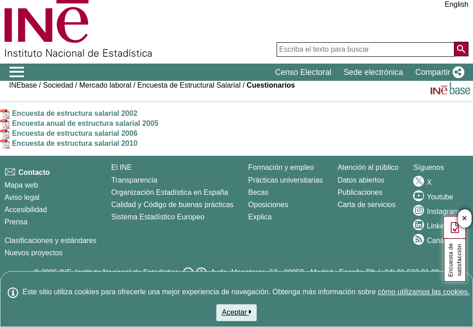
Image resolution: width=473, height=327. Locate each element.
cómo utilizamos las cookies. (424, 292)
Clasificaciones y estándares (51, 240)
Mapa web (21, 185)
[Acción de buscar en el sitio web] (461, 49)
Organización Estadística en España (169, 192)
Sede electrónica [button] (373, 72)
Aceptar (236, 312)
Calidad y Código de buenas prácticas (172, 204)
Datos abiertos (360, 180)
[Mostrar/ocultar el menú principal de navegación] (17, 72)
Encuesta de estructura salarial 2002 (68, 113)
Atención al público (367, 167)
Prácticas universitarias (285, 180)
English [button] (456, 4)
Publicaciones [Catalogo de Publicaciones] (359, 192)
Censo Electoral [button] (303, 72)
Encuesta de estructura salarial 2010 (68, 143)
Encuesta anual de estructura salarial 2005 (79, 123)
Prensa (16, 222)
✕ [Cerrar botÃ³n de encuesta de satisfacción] (464, 219)
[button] (438, 72)
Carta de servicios (366, 204)
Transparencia (134, 180)
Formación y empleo (281, 167)
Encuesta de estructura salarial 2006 (68, 133)
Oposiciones (268, 204)
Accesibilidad (26, 209)
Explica (260, 217)
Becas (258, 192)
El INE (121, 167)
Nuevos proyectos (34, 253)
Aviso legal (22, 197)
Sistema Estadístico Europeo (157, 217)
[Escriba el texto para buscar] (365, 49)
